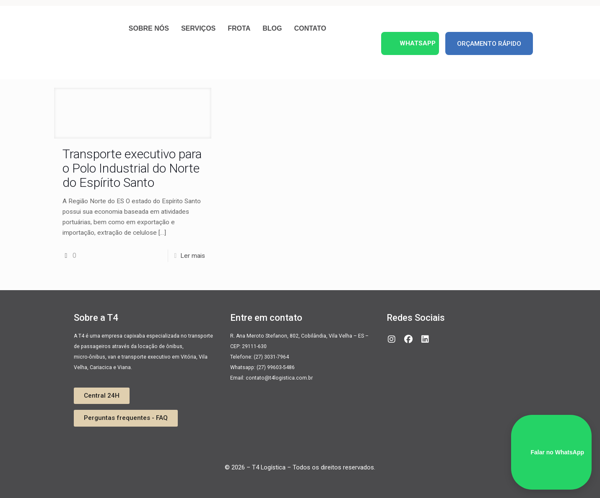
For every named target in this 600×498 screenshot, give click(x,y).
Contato (310, 28)
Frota (239, 28)
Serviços (198, 28)
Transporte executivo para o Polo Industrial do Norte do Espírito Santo (132, 168)
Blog (272, 28)
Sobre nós (149, 28)
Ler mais (192, 255)
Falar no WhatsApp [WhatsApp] (551, 452)
